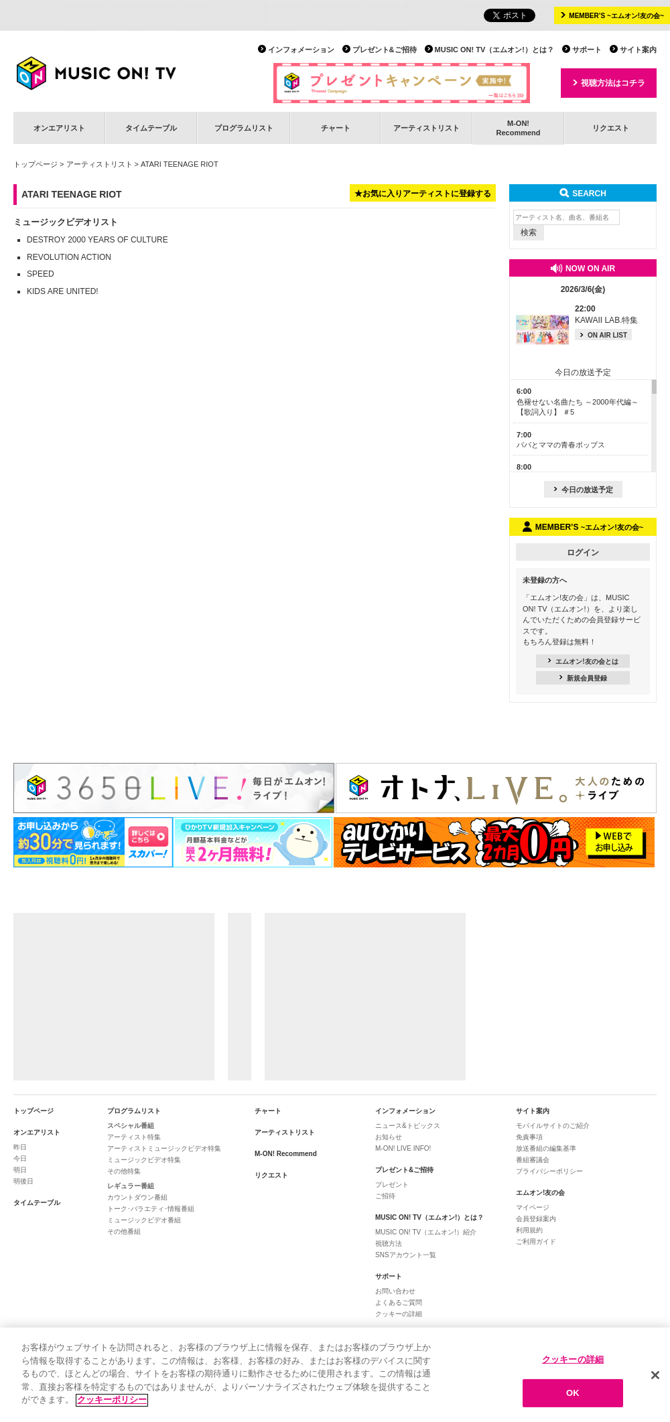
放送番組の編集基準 (546, 1148)
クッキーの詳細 (398, 1314)
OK (573, 1398)
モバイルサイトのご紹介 (553, 1125)
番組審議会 (532, 1159)
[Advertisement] (113, 996)
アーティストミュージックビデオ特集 (164, 1148)
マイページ (532, 1207)
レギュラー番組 (130, 1186)
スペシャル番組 (130, 1125)
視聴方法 (388, 1243)
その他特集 (124, 1171)
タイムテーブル (151, 128)
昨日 (20, 1147)
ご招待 (385, 1196)
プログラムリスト (243, 128)
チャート (335, 128)
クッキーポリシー (112, 1406)
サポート (587, 50)
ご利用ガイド (536, 1241)
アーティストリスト (426, 128)
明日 (20, 1170)
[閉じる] (655, 1380)
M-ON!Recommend (518, 127)
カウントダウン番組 (137, 1197)
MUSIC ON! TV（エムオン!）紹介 (425, 1232)
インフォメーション (301, 50)
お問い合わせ (395, 1291)
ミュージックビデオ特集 (144, 1159)
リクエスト (610, 128)
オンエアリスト (59, 128)
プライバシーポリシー (549, 1171)
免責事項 (529, 1137)
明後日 (23, 1181)
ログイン (583, 552)
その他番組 (124, 1231)
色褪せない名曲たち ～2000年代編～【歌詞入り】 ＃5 (578, 401)
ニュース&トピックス (407, 1125)
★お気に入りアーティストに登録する (422, 193)
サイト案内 (638, 50)
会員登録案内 (536, 1218)
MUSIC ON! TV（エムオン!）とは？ (494, 50)
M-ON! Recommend (286, 1153)
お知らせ (388, 1137)
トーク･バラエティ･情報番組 (150, 1208)
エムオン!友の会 (540, 1192)
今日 (20, 1158)
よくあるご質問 (398, 1302)
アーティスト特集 (134, 1137)
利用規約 (529, 1230)
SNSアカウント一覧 (405, 1255)
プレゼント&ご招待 (384, 50)
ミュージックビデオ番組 (144, 1220)
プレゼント (392, 1184)
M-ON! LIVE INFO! (403, 1148)
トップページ (35, 164)
